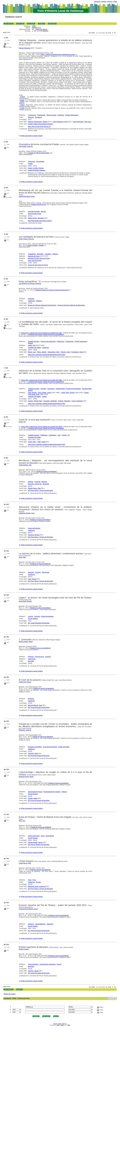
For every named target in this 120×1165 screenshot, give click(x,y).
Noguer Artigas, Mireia (26, 641)
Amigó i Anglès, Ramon (36, 168)
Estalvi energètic (63, 747)
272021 (22, 101)
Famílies (43, 388)
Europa (38, 882)
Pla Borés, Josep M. (25, 730)
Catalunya (31, 301)
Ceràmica (61, 115)
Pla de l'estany (33, 926)
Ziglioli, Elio (32, 345)
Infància (64, 792)
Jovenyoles (31, 659)
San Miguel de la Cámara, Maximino (30, 283)
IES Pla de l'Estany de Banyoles (38, 844)
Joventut (37, 616)
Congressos (32, 115)
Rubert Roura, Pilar (34, 488)
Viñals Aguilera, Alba (25, 465)
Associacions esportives (48, 964)
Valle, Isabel (42, 442)
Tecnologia (45, 572)
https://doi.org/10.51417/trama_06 (39, 126)
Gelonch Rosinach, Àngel (27, 196)
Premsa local (39, 657)
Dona (43, 836)
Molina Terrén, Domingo (36, 218)
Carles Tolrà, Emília (67, 392)
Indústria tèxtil (60, 388)
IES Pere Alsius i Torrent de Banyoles (40, 490)
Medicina (31, 699)
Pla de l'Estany (33, 618)
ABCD (62, 1025)
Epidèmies (44, 435)
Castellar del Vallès (34, 347)
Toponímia (31, 161)
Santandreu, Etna (53, 352)
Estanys (30, 482)
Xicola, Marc (32, 442)
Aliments (31, 572)
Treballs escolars (33, 341)
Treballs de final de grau (38, 204)
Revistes (31, 657)
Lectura (30, 616)
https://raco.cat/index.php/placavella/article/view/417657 (46, 354)
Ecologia (37, 482)
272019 (22, 97)
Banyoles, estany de (35, 484)
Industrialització (40, 924)
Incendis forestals (34, 211)
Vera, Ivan (22, 821)
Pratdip (30, 164)
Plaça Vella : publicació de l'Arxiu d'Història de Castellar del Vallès (41, 333)
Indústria (31, 924)
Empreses (51, 388)
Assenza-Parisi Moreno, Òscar (28, 909)
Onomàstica (40, 161)
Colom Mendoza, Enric (60, 122)
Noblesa (55, 254)
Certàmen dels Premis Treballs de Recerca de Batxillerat (45, 334)
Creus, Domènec (77, 401)
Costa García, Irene (25, 863)
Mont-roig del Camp (34, 214)
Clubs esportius (33, 964)
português (97, 1)
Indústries (50, 924)
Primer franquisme (81, 341)
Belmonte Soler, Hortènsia (36, 886)
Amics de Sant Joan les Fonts (38, 265)
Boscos (43, 211)
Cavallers (48, 254)
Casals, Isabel (32, 798)
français (109, 1)
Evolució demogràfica (73, 388)
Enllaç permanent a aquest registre (32, 136)
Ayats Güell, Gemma (25, 601)
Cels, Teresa (32, 579)
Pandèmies (52, 435)
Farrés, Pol (22, 422)
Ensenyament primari (35, 792)
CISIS (58, 1025)
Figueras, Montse (34, 535)
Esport (59, 964)
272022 (22, 105)
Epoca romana (51, 115)
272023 (22, 108)
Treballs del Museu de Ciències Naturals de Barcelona (52, 290)
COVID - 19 (66, 435)
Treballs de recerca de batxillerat (46, 471)
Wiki (69, 1025)
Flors (34, 880)
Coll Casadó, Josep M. (26, 146)
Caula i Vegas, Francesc (26, 239)
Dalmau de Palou (34, 256)
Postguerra (60, 341)
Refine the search (41, 29)
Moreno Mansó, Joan (35, 705)
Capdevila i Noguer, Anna (27, 513)
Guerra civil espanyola (48, 341)
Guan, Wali (22, 557)
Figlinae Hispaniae (24, 48)
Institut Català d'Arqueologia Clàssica (40, 124)
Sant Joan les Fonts (34, 260)
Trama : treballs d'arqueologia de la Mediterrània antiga (58, 54)
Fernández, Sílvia (77, 352)
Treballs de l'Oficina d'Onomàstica (39, 153)
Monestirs (40, 254)
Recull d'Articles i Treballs (35, 245)
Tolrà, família (32, 392)
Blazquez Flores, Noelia (26, 776)
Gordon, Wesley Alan (35, 401)
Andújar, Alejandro (64, 401)
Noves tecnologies (34, 528)
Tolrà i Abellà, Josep (44, 392)
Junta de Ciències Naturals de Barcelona (71, 305)
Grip (59, 435)
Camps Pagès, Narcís (35, 842)
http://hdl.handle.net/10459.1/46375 (40, 221)
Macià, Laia (32, 352)
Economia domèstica (50, 747)
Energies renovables (35, 747)
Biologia (44, 482)
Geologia (31, 298)
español (103, 1)
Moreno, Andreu (24, 949)
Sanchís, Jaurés (33, 971)
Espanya (31, 117)
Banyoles (46, 484)
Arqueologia (41, 115)
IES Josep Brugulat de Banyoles (39, 623)
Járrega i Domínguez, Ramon (38, 122)
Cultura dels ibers (34, 836)
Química (38, 572)
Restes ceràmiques (71, 115)
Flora (29, 880)
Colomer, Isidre (33, 753)
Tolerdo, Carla (65, 352)
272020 (22, 100)
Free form (113, 998)
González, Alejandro (50, 401)
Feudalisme (32, 254)
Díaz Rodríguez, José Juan (82, 122)
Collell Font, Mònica (25, 682)
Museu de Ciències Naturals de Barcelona (42, 305)
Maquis (30, 343)
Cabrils (44, 396)
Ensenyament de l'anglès (51, 792)
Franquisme (69, 341)
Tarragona (38, 117)
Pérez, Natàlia (41, 352)
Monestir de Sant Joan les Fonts (39, 258)
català (115, 1)
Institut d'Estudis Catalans (36, 170)
